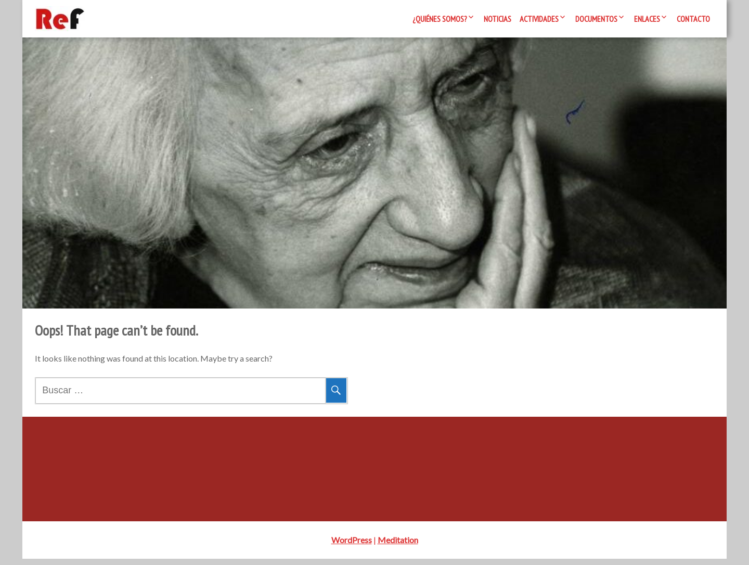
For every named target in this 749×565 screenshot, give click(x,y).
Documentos (596, 19)
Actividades (539, 19)
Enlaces (647, 19)
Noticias (497, 19)
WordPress (351, 546)
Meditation (398, 546)
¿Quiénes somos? (439, 19)
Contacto (693, 19)
